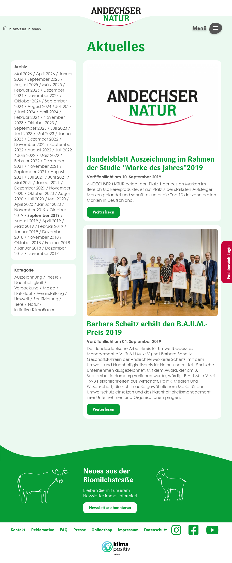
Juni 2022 (26, 155)
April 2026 (45, 73)
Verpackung (26, 288)
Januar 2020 (49, 204)
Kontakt (18, 529)
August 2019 (26, 220)
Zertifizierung (46, 298)
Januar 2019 (26, 231)
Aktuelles (19, 29)
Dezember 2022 (42, 139)
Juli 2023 (59, 128)
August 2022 (39, 150)
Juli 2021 (35, 177)
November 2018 (43, 237)
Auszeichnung (28, 277)
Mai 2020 (57, 199)
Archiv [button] (20, 66)
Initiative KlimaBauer (34, 309)
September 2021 (30, 171)
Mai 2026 (23, 73)
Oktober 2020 (40, 193)
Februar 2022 (26, 160)
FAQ (64, 529)
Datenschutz (155, 529)
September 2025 (43, 79)
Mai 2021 (23, 182)
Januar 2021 (48, 182)
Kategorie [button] (24, 269)
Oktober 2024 (27, 101)
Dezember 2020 (29, 188)
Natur (33, 304)
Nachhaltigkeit (28, 282)
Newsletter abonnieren (110, 507)
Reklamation (42, 529)
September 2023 (30, 128)
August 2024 (39, 106)
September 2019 (43, 215)
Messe (49, 288)
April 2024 (48, 111)
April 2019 (51, 220)
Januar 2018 (29, 248)
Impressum (128, 529)
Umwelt (21, 298)
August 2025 (26, 84)
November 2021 (43, 166)
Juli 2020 (35, 199)
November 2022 (30, 144)
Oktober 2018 (27, 242)
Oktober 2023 (40, 122)
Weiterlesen (103, 212)
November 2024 (43, 95)
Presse (52, 277)
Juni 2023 (23, 133)
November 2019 (30, 209)
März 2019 (24, 226)
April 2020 (23, 204)
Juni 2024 (26, 111)
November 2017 (43, 253)
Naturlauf (23, 293)
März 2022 (49, 155)
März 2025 (52, 84)
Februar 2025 (26, 90)
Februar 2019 (50, 226)
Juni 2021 (57, 177)
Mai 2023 (45, 133)
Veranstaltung (50, 293)
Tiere (19, 304)
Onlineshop (102, 529)
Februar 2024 (26, 117)
